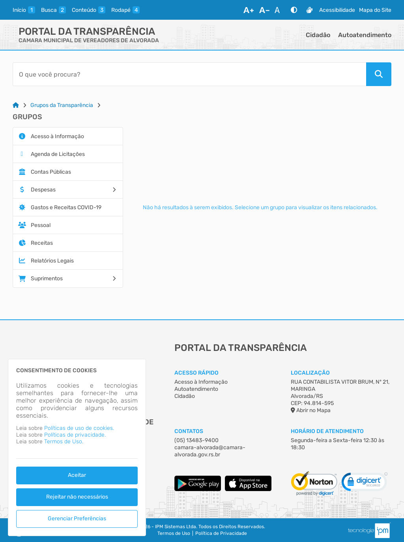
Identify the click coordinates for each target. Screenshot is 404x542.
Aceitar (77, 475)
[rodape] (125, 9)
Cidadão (318, 35)
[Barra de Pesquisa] (189, 74)
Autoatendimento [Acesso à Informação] (196, 389)
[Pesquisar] (378, 74)
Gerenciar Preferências (77, 518)
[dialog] (77, 447)
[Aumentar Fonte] (248, 10)
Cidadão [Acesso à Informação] (184, 396)
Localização (310, 372)
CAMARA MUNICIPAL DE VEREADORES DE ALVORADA (89, 40)
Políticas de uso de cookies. (79, 428)
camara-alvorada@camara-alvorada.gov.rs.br (209, 451)
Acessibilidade (337, 10)
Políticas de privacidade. (75, 434)
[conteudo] (88, 9)
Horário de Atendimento (327, 431)
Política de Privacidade (221, 533)
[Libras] (309, 9)
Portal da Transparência (87, 31)
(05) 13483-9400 (196, 440)
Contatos (188, 431)
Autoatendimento (364, 35)
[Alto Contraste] (293, 9)
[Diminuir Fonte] (264, 10)
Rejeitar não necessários (77, 496)
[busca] (53, 9)
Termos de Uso (173, 533)
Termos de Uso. (63, 441)
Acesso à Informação (201, 382)
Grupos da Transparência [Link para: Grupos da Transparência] (61, 105)
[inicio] (24, 9)
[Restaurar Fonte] (279, 10)
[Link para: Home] (16, 105)
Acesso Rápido (196, 372)
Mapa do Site (375, 10)
